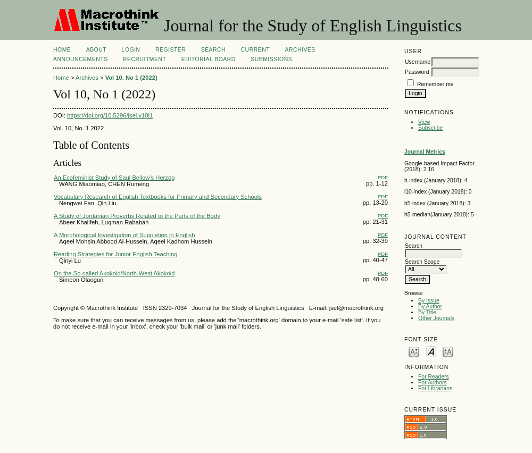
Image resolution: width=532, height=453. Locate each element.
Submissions (271, 59)
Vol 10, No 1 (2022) (131, 77)
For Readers (433, 377)
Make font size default (431, 351)
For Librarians (435, 388)
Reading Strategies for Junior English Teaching (115, 254)
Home (62, 50)
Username (417, 62)
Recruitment (144, 59)
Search (213, 50)
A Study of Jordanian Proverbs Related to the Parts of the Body (137, 216)
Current (255, 50)
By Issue (428, 301)
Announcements (80, 59)
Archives (300, 50)
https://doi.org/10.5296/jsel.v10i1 (110, 115)
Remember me (435, 84)
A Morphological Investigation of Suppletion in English (124, 235)
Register (170, 50)
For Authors (432, 382)
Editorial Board (208, 59)
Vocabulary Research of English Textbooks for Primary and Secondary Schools (158, 197)
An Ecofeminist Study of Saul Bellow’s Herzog (114, 177)
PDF (383, 177)
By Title (427, 312)
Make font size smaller (414, 351)
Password (417, 72)
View (424, 122)
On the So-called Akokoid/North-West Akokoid (114, 273)
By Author (430, 306)
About (96, 50)
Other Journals (436, 318)
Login (131, 50)
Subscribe (430, 128)
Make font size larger (448, 351)
